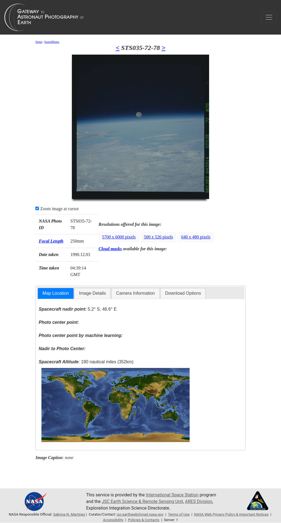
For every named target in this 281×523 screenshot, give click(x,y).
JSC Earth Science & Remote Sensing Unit (142, 501)
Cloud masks (110, 248)
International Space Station (172, 494)
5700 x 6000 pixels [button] (119, 237)
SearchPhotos (51, 41)
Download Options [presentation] (183, 293)
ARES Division (198, 501)
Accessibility (113, 520)
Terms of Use (179, 514)
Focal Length (51, 241)
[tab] (56, 293)
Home (38, 41)
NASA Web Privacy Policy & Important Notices (231, 514)
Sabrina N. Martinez (69, 514)
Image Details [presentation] (92, 293)
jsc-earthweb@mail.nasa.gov (140, 514)
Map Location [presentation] (56, 293)
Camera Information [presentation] (135, 293)
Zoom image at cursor (57, 208)
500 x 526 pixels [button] (158, 237)
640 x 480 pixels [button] (195, 237)
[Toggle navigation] (269, 17)
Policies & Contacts (143, 520)
